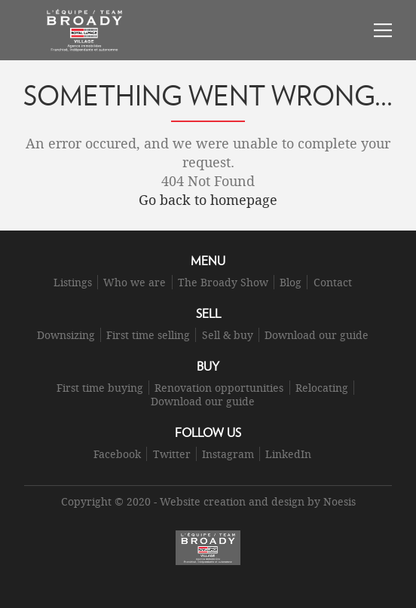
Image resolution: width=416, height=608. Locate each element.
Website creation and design (232, 501)
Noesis (339, 501)
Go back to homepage (208, 200)
